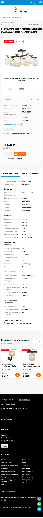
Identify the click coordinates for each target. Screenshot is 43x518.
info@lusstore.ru (24, 400)
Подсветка (26, 468)
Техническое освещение (9, 474)
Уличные (4, 468)
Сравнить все (8, 343)
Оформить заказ (7, 441)
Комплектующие (28, 477)
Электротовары (27, 480)
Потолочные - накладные (14, 323)
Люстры (18, 320)
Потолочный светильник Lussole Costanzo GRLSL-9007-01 (31, 367)
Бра (2, 484)
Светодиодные (27, 471)
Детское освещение (8, 471)
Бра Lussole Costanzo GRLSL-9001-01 (9, 366)
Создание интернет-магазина (11, 507)
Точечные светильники (9, 465)
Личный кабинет (7, 438)
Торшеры (25, 465)
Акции (29, 323)
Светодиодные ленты (9, 477)
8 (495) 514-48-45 (7, 400)
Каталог (12, 23)
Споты (24, 463)
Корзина (4, 435)
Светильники (6, 463)
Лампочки (25, 474)
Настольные (26, 460)
